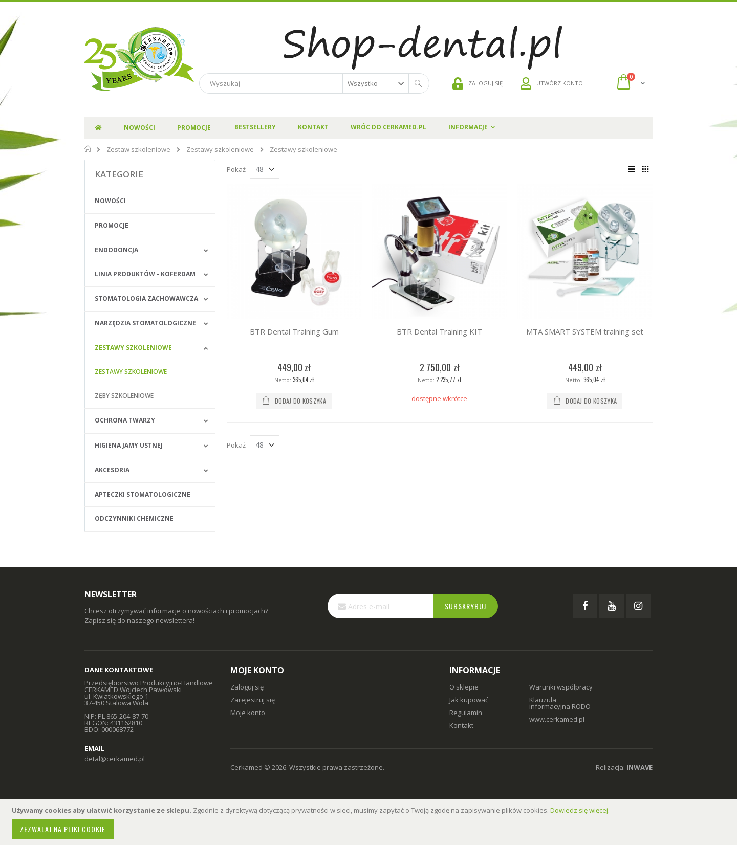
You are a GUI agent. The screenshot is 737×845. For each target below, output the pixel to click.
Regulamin (465, 712)
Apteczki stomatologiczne (142, 494)
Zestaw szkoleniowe (138, 149)
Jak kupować (468, 699)
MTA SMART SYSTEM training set (584, 331)
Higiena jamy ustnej (129, 445)
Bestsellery (255, 127)
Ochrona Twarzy (125, 420)
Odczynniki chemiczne (134, 518)
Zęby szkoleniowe (124, 395)
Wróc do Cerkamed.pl (388, 127)
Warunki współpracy (561, 687)
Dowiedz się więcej (579, 810)
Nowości (110, 200)
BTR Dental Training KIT (439, 331)
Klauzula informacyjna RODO (560, 703)
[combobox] (314, 83)
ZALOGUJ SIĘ (477, 83)
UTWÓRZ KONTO (552, 83)
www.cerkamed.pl (556, 719)
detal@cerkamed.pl (114, 758)
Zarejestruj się (252, 699)
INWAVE (639, 767)
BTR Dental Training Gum (294, 331)
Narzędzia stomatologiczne (145, 323)
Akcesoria (112, 469)
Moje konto (247, 712)
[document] (370, 822)
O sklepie (464, 687)
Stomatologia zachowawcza (146, 298)
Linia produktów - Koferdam (145, 274)
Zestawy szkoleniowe (220, 149)
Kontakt (313, 127)
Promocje (111, 225)
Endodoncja (116, 250)
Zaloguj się (247, 687)
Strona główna (88, 149)
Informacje (468, 127)
